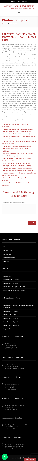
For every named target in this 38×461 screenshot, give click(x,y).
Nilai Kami (6, 261)
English (13, 1)
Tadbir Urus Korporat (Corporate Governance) (17, 163)
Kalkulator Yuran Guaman (11, 279)
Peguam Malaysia (8, 329)
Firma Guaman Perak (9, 314)
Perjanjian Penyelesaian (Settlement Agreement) (18, 168)
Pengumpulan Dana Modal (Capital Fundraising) (17, 146)
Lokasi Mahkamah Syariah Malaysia (14, 287)
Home (3, 24)
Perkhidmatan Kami (9, 257)
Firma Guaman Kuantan (10, 318)
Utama (5, 247)
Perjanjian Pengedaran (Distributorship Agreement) (18, 170)
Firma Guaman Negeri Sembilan (13, 322)
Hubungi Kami (7, 250)
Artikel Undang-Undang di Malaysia (14, 290)
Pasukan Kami (7, 254)
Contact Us (30, 459)
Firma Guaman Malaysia (10, 283)
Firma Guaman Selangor (10, 311)
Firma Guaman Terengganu (11, 325)
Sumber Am (7, 276)
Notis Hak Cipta (15, 458)
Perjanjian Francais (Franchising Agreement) (16, 134)
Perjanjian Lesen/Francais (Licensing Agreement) (18, 131)
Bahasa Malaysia (22, 1)
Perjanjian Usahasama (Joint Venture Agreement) (18, 129)
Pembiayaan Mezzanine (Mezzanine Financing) (17, 165)
